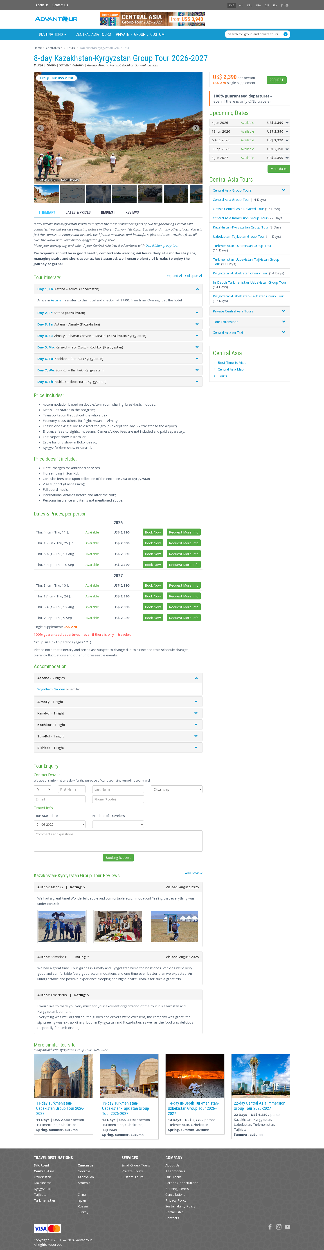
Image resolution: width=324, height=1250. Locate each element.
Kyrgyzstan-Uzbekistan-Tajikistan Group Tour (248, 296)
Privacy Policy (176, 1200)
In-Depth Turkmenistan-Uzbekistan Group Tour (249, 282)
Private (122, 34)
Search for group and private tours (253, 34)
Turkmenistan (44, 1200)
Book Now (153, 532)
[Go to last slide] (40, 128)
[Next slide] (195, 128)
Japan (82, 1200)
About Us (42, 5)
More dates (278, 169)
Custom (157, 34)
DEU (249, 5)
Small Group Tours (136, 1165)
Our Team (173, 1177)
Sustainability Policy (180, 1206)
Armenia (84, 1182)
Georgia (84, 1171)
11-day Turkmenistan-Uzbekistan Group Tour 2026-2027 (60, 1108)
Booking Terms (177, 1188)
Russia (83, 1206)
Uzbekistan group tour (162, 245)
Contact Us (60, 5)
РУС (240, 5)
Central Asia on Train (229, 332)
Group (139, 34)
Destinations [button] (52, 34)
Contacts (172, 1218)
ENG (231, 5)
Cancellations (175, 1194)
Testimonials (175, 1171)
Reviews (132, 212)
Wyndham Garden (51, 689)
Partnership (174, 1212)
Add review (193, 873)
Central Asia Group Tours (232, 190)
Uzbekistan (42, 1177)
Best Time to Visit (232, 362)
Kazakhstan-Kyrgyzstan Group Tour (241, 227)
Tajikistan (41, 1194)
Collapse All (193, 275)
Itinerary (47, 212)
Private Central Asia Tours (233, 311)
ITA (275, 5)
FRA (258, 5)
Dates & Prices (78, 212)
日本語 (284, 5)
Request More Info (183, 532)
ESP (267, 5)
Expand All (174, 275)
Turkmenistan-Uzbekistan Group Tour (242, 245)
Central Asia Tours (93, 34)
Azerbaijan (86, 1177)
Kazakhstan (43, 1182)
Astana (56, 300)
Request (108, 212)
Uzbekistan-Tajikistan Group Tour (239, 236)
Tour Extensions (225, 321)
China (82, 1194)
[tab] (249, 190)
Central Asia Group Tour (231, 199)
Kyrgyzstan (43, 1188)
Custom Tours (133, 1177)
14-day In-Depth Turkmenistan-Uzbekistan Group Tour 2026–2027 (193, 1108)
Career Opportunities (181, 1182)
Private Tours (132, 1171)
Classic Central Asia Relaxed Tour (238, 208)
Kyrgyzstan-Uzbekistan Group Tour (240, 273)
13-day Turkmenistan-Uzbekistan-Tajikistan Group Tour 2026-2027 (125, 1108)
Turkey (83, 1212)
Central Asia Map (231, 369)
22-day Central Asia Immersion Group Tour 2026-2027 (259, 1106)
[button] (47, 193)
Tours (222, 376)
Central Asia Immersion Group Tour (240, 218)
